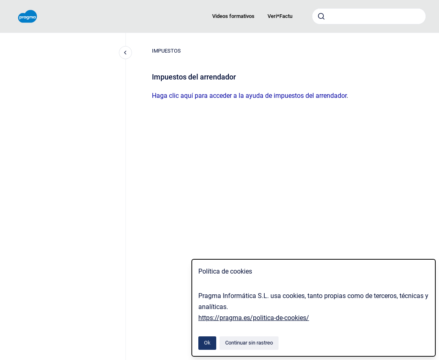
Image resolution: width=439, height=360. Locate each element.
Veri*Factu (280, 16)
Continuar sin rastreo (249, 343)
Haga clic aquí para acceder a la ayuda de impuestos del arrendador (249, 95)
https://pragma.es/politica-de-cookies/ (253, 318)
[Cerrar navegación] (125, 52)
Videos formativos (233, 16)
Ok (207, 343)
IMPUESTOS (166, 51)
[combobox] (369, 16)
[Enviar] (321, 16)
